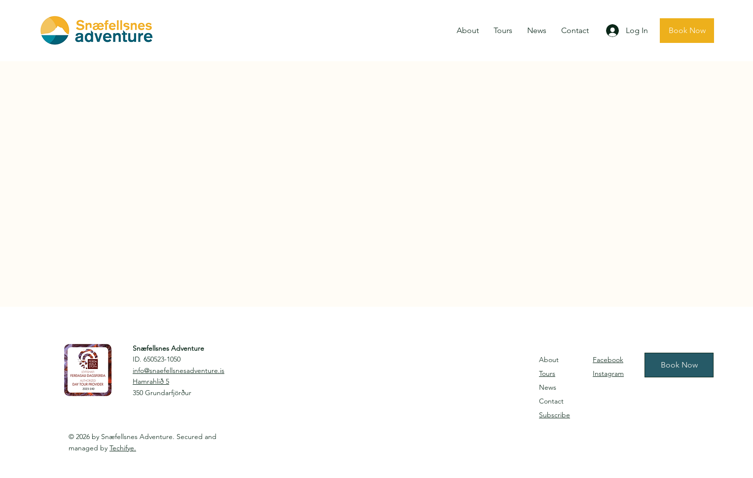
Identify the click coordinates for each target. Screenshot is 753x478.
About (549, 359)
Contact (551, 401)
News (547, 387)
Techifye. (122, 447)
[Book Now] (687, 30)
